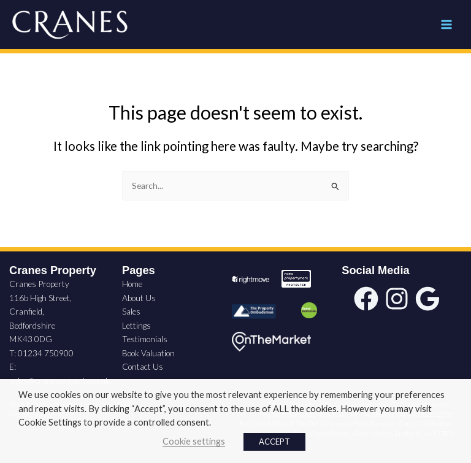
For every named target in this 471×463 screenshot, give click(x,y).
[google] (427, 298)
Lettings (136, 325)
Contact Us (142, 366)
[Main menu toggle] (446, 24)
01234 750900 (46, 353)
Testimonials (144, 339)
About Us (139, 298)
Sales (131, 311)
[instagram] (396, 298)
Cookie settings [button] (194, 441)
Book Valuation (148, 353)
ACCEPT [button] (274, 441)
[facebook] (366, 298)
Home (132, 283)
